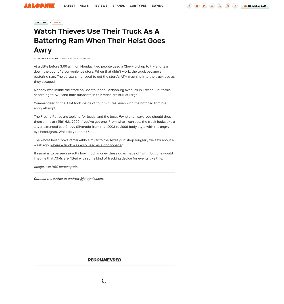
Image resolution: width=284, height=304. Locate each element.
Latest (69, 5)
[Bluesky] (197, 6)
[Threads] (219, 6)
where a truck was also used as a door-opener (86, 145)
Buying (158, 5)
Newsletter (255, 6)
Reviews (101, 5)
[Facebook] (189, 6)
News (84, 5)
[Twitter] (212, 6)
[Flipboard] (204, 6)
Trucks (58, 22)
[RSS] (235, 6)
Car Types (138, 5)
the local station (120, 116)
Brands (118, 5)
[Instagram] (227, 6)
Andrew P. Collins (48, 58)
